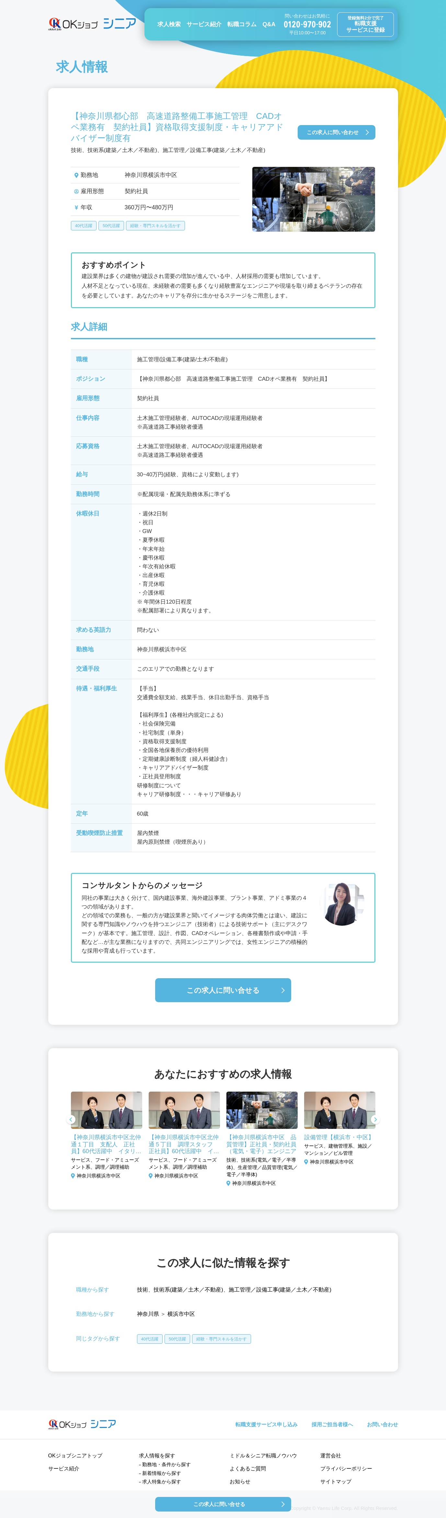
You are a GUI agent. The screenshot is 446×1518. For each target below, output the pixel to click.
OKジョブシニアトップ (75, 1455)
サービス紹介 (204, 24)
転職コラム (242, 24)
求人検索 (169, 24)
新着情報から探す (161, 1473)
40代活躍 (83, 225)
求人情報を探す (157, 1455)
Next (375, 1120)
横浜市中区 (181, 1314)
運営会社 (330, 1455)
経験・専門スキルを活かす (155, 225)
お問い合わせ (382, 1424)
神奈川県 (148, 1314)
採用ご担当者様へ (332, 1424)
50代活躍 (111, 225)
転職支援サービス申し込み (266, 1424)
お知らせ (240, 1481)
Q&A (268, 24)
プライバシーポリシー (346, 1468)
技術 (142, 1290)
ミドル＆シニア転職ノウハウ (263, 1455)
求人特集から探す (161, 1481)
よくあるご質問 (248, 1468)
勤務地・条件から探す (166, 1464)
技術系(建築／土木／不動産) (188, 1290)
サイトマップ (335, 1481)
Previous (70, 1120)
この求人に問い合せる (223, 990)
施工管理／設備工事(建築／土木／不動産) (280, 1290)
